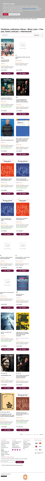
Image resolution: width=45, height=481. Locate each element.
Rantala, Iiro (3, 142)
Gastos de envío (26, 446)
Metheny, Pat (3, 335)
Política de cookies (26, 443)
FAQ (24, 448)
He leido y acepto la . (12, 465)
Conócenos (25, 441)
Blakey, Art (18, 338)
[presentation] (10, 468)
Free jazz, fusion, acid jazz (25, 18)
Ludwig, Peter (2, 260)
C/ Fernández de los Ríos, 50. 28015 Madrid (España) (16, 443)
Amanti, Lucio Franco (19, 260)
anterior (21, 434)
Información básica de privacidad (16, 465)
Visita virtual (25, 447)
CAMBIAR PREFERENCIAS (14, 14)
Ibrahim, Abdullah (18, 60)
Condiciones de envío (27, 444)
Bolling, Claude (3, 101)
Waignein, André (4, 182)
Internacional (34, 18)
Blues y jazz (16, 18)
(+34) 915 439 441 (15, 446)
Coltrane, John (2, 418)
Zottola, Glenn (18, 104)
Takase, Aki (3, 63)
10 (37, 434)
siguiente (41, 434)
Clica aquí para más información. (29, 8)
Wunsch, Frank (18, 144)
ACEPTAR (5, 14)
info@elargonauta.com (16, 447)
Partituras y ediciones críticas (7, 18)
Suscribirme (19, 462)
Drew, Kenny (23, 338)
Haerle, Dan (18, 297)
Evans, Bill (2, 377)
